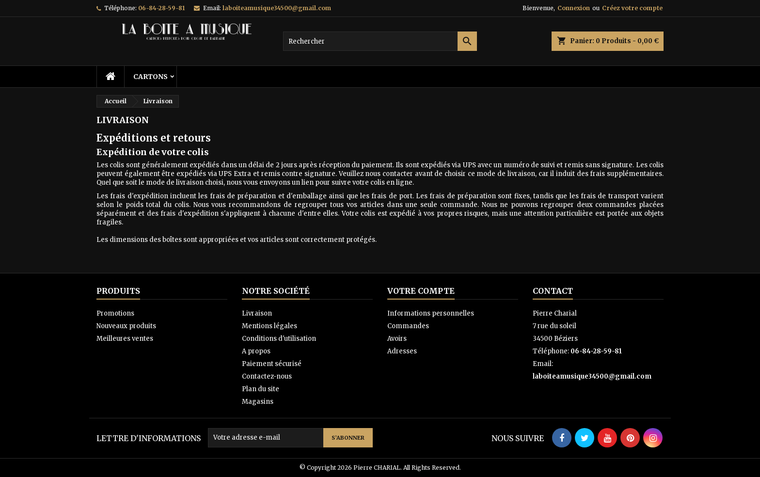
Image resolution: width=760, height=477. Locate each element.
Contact (553, 291)
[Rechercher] (380, 41)
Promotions (115, 313)
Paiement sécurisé (271, 364)
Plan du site (260, 389)
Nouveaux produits (126, 326)
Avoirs (397, 338)
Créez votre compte (632, 8)
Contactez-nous (267, 376)
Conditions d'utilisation (279, 338)
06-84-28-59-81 (161, 8)
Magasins (257, 402)
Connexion (573, 8)
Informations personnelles (430, 313)
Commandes (408, 326)
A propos (256, 351)
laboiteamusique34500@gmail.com (276, 8)
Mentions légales (269, 326)
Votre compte (421, 291)
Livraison (257, 313)
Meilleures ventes (124, 338)
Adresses (402, 351)
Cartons (150, 76)
